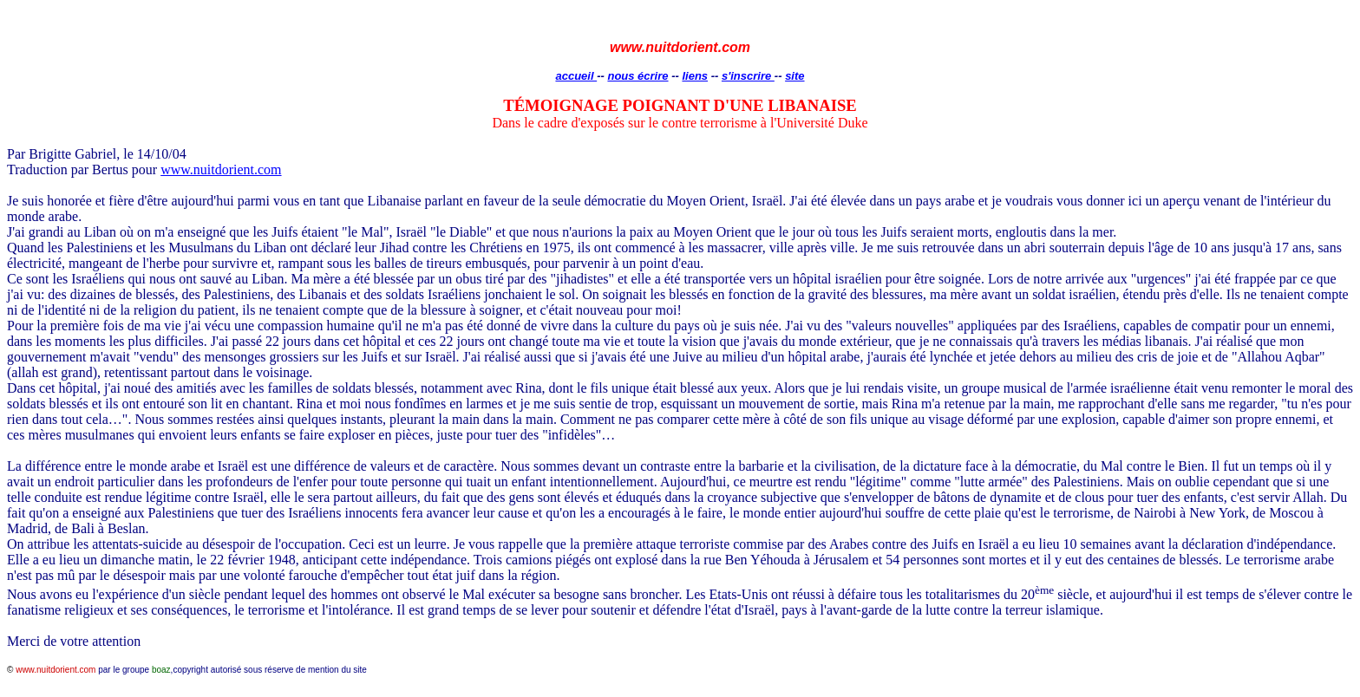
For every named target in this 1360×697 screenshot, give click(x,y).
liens (695, 75)
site (794, 75)
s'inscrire (748, 75)
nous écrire (637, 75)
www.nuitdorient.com (220, 169)
